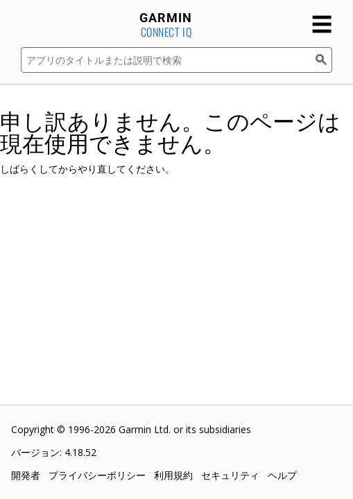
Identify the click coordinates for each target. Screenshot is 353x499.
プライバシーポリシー (97, 475)
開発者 (25, 475)
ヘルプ (282, 475)
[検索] (324, 60)
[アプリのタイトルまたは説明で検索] (168, 60)
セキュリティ (230, 475)
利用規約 (173, 475)
